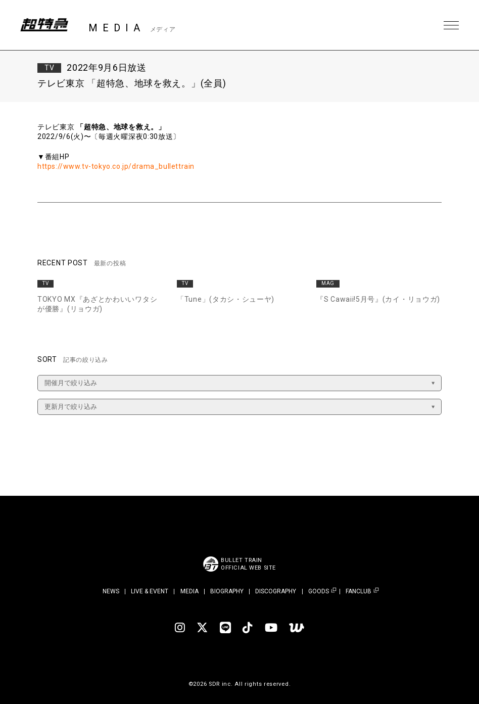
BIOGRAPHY (227, 591)
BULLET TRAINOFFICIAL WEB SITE (248, 564)
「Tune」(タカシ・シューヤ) (225, 299)
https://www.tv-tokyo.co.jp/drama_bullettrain (117, 166)
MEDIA (189, 591)
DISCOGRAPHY (275, 591)
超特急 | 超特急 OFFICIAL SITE (45, 25)
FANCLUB (358, 591)
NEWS (111, 591)
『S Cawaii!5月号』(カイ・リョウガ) (378, 299)
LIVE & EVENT (149, 591)
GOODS (318, 591)
